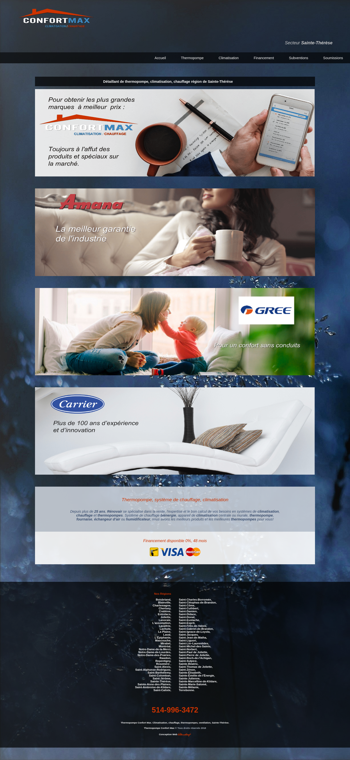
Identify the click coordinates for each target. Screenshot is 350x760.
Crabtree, (165, 611)
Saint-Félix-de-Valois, (193, 625)
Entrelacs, (164, 614)
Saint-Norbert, (188, 649)
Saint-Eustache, (189, 620)
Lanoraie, (165, 620)
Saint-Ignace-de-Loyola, (194, 631)
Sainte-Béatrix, (189, 663)
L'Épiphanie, (163, 637)
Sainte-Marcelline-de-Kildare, (198, 681)
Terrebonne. (187, 690)
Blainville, (164, 602)
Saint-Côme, (187, 605)
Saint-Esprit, (187, 622)
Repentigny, (163, 660)
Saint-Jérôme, (162, 678)
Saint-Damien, (188, 611)
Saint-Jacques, (189, 634)
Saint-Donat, (187, 617)
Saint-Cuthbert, (189, 608)
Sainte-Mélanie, (189, 687)
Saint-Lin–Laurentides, (194, 643)
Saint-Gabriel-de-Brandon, (196, 628)
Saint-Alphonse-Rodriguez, (153, 669)
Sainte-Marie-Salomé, (193, 684)
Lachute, (165, 628)
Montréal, (165, 646)
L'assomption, (161, 622)
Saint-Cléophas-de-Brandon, (198, 602)
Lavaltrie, (165, 625)
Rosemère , (163, 663)
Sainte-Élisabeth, (190, 672)
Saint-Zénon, (187, 669)
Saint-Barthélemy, (159, 672)
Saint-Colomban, (160, 675)
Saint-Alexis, (162, 666)
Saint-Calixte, (162, 690)
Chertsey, (165, 608)
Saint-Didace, (188, 614)
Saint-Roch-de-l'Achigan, (195, 658)
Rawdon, (165, 658)
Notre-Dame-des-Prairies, (154, 655)
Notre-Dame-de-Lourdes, (154, 652)
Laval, (167, 634)
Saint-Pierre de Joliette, (194, 655)
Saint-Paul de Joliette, (193, 652)
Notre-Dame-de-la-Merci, (155, 649)
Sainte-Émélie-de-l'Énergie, (197, 675)
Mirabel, (166, 643)
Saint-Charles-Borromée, (195, 599)
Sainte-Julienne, (189, 678)
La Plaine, (164, 631)
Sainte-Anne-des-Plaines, (154, 684)
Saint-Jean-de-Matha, (193, 637)
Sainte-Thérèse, (160, 681)
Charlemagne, (162, 605)
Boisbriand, (163, 599)
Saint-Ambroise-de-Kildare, (153, 687)
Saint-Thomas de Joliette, (196, 666)
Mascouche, (163, 640)
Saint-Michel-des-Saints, (195, 646)
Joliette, (166, 617)
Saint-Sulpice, (188, 660)
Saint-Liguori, (188, 640)
